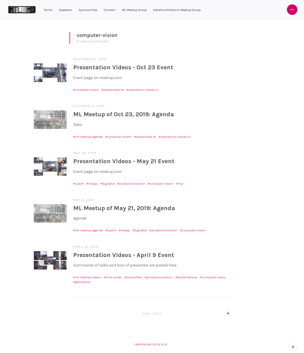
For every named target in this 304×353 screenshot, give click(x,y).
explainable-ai (114, 88)
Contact (110, 10)
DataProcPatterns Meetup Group (177, 10)
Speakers (65, 10)
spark (79, 182)
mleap (93, 182)
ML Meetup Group (134, 10)
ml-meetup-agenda (89, 135)
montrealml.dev (146, 344)
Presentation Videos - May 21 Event (123, 159)
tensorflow (134, 276)
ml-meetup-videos (88, 276)
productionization (132, 182)
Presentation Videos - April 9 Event (123, 253)
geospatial (82, 280)
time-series (114, 276)
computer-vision (87, 88)
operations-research (143, 88)
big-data (108, 182)
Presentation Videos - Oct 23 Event (123, 66)
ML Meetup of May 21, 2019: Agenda (124, 206)
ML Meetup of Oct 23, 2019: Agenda (123, 112)
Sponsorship (88, 10)
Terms (48, 10)
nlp (180, 182)
